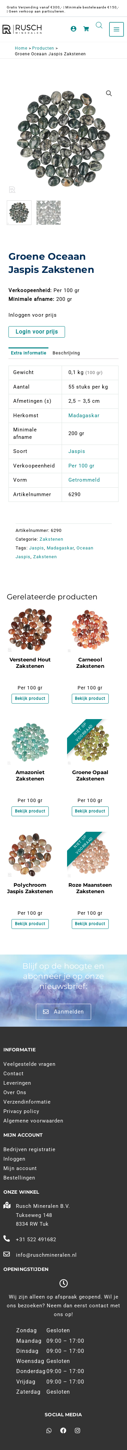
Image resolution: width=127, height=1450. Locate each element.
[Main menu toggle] (116, 29)
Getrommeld (84, 480)
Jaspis (76, 451)
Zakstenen (51, 539)
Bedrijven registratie (29, 1149)
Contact (13, 1074)
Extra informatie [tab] (28, 353)
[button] (109, 93)
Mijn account (20, 1168)
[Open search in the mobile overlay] (99, 25)
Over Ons (14, 1092)
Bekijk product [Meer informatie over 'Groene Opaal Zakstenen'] (90, 811)
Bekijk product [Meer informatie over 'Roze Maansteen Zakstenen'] (90, 923)
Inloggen (14, 1159)
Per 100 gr (81, 466)
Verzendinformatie (27, 1102)
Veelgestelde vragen (29, 1064)
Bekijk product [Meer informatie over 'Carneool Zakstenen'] (90, 698)
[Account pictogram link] (73, 29)
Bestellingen (19, 1178)
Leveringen (17, 1083)
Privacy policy (21, 1111)
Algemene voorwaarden (33, 1121)
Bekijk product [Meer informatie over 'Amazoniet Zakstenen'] (30, 811)
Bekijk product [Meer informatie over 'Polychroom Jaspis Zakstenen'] (30, 923)
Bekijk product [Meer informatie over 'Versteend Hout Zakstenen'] (30, 698)
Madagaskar (84, 416)
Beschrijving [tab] (66, 353)
